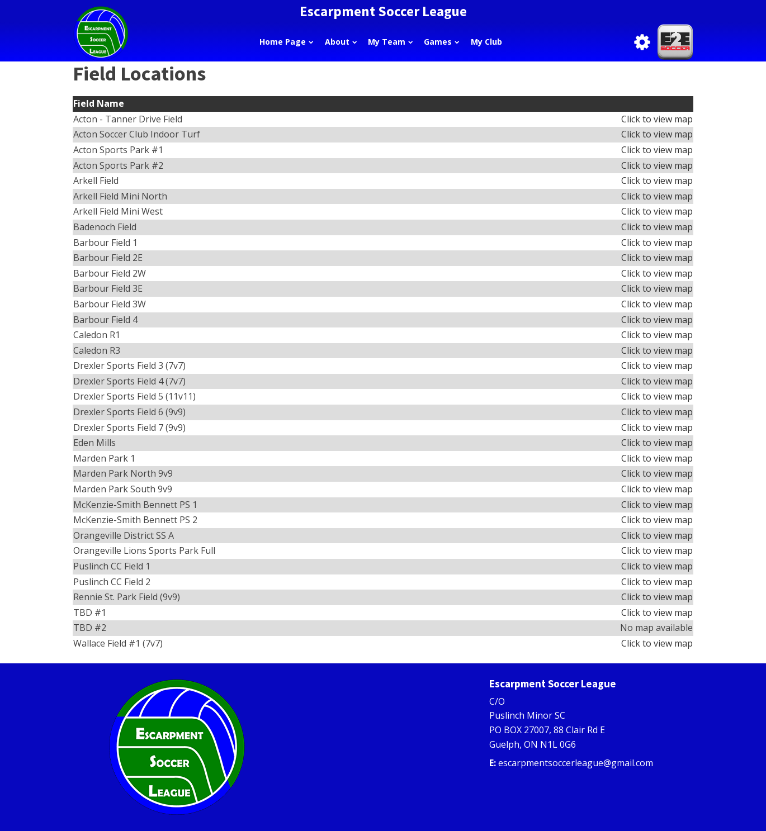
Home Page (286, 41)
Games (441, 41)
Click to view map (657, 119)
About (341, 41)
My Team (390, 41)
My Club (486, 41)
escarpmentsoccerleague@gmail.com (575, 763)
